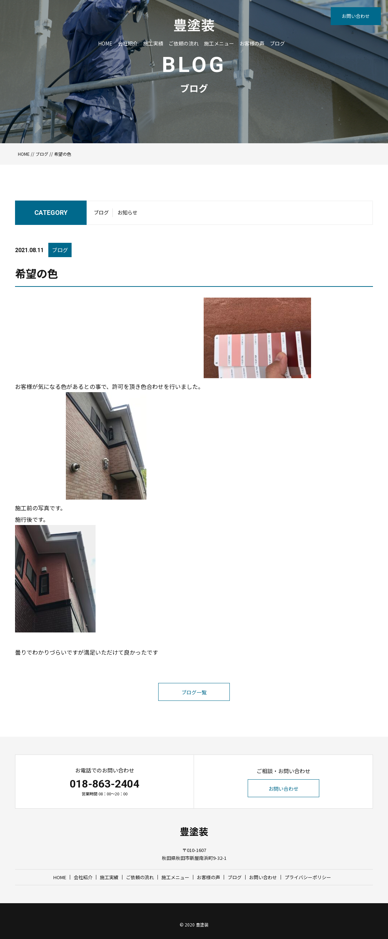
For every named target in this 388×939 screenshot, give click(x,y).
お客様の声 (252, 43)
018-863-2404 (104, 783)
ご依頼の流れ (184, 43)
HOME (105, 43)
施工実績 (153, 43)
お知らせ (127, 212)
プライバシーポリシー (308, 877)
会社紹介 (128, 43)
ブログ (277, 43)
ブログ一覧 (194, 692)
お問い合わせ (356, 16)
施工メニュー (219, 43)
